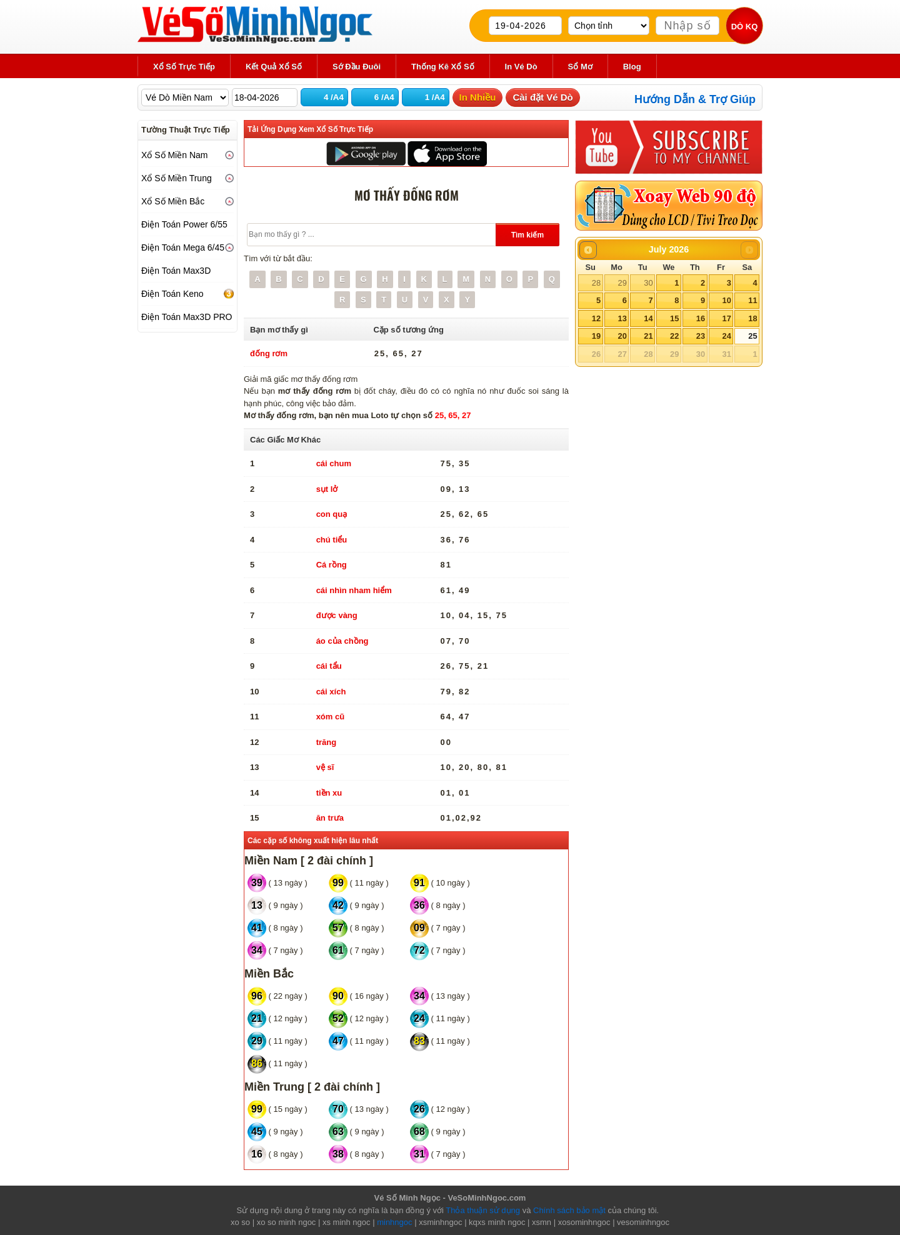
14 (648, 318)
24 (726, 336)
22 (674, 336)
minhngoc (394, 1222)
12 (596, 318)
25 (752, 336)
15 (674, 318)
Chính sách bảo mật (569, 1210)
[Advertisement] (188, 526)
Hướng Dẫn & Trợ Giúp (695, 99)
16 (700, 318)
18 (752, 318)
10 (726, 300)
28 (596, 283)
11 (752, 300)
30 (648, 283)
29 (622, 283)
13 (622, 318)
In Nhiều (477, 97)
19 (596, 336)
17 (726, 318)
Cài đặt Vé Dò (542, 97)
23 (700, 336)
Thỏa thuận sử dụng (483, 1210)
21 (648, 336)
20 (622, 336)
